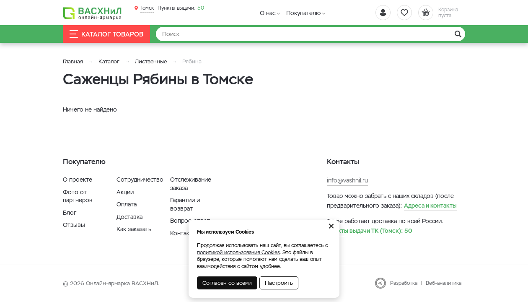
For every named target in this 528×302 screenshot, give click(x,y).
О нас (267, 13)
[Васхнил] (92, 13)
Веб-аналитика (443, 283)
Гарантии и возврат (185, 204)
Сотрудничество (139, 179)
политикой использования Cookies (238, 252)
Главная (73, 61)
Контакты (183, 233)
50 (181, 8)
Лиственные (151, 61)
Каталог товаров (106, 34)
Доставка (129, 217)
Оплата (126, 204)
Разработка (403, 283)
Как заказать (133, 229)
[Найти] (310, 34)
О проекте (77, 179)
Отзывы (74, 225)
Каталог (108, 61)
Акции (125, 192)
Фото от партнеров (78, 196)
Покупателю (303, 13)
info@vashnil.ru (347, 180)
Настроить (279, 282)
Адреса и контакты (430, 205)
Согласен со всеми (227, 282)
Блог (69, 212)
